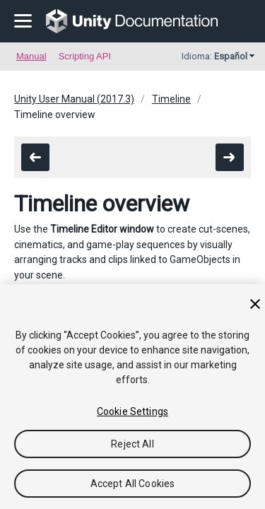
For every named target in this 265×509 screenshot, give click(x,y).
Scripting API (85, 56)
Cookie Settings (132, 411)
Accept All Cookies (132, 483)
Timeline (171, 99)
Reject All (132, 444)
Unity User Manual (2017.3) (74, 99)
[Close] (255, 304)
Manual (31, 56)
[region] (132, 396)
